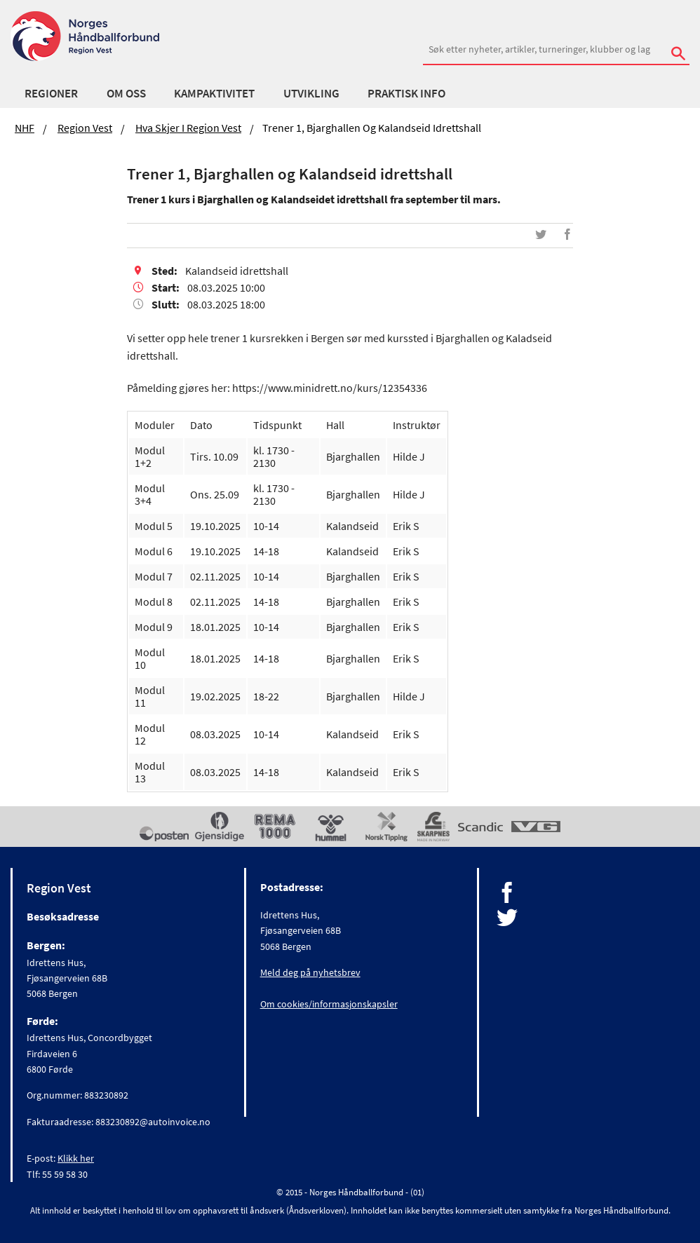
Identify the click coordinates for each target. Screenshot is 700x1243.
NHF (24, 128)
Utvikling (311, 93)
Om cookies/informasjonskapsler (329, 1004)
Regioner (51, 93)
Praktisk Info (406, 93)
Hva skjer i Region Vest (188, 128)
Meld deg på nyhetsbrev (310, 972)
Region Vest (85, 128)
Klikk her (76, 1158)
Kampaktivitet (214, 93)
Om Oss (126, 93)
